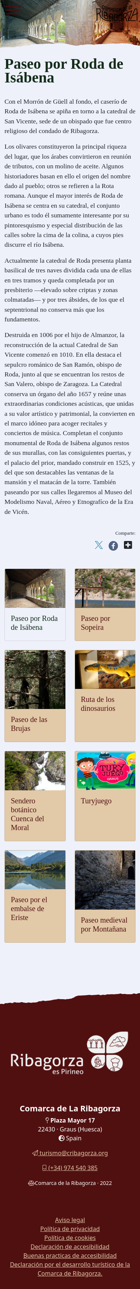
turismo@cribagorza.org (70, 1153)
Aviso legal (70, 1220)
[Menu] (13, 11)
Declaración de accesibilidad (70, 1247)
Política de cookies (70, 1238)
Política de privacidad (70, 1229)
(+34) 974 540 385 (69, 1168)
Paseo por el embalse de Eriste (29, 909)
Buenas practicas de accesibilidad (69, 1255)
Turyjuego (96, 801)
